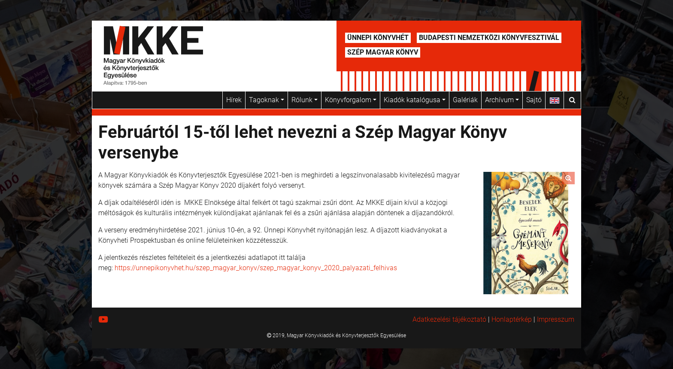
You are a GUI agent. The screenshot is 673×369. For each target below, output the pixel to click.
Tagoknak (266, 100)
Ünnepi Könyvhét (378, 38)
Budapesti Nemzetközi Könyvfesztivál (489, 38)
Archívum (502, 100)
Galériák (465, 100)
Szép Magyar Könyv (382, 52)
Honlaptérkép (511, 319)
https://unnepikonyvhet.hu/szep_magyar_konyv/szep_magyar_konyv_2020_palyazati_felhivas (256, 268)
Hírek (234, 100)
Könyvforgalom (350, 100)
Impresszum (555, 319)
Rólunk (304, 100)
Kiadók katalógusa (415, 100)
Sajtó (534, 100)
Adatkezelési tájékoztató (449, 319)
